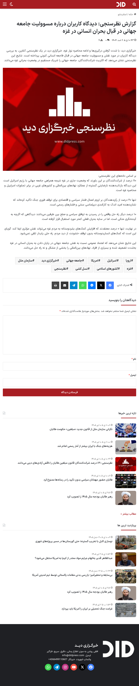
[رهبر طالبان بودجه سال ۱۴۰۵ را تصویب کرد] (125, 498)
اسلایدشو (122, 14)
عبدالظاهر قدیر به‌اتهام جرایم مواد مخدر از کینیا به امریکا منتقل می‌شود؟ (73, 558)
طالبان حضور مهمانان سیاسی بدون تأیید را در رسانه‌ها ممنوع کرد (78, 480)
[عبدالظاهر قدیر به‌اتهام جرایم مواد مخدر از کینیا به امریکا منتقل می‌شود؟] (125, 559)
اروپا (128, 260)
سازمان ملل (25, 260)
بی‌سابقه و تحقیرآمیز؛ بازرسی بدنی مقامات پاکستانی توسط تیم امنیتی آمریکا (72, 575)
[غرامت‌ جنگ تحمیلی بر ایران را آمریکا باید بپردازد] (125, 610)
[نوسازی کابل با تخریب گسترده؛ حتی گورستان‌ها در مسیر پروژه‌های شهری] (125, 542)
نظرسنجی (60, 269)
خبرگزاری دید (49, 260)
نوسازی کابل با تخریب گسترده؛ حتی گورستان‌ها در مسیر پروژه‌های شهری (73, 541)
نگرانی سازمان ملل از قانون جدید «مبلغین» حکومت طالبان (81, 429)
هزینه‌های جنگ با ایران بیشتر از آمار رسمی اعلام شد (84, 446)
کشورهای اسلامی (107, 269)
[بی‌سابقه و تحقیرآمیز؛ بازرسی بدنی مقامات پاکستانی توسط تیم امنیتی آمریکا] (125, 576)
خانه (132, 14)
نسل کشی (81, 269)
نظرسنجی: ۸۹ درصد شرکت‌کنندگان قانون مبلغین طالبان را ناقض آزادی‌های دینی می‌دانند (65, 463)
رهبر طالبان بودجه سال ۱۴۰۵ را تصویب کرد (89, 497)
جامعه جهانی (74, 260)
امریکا (94, 260)
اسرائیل (112, 260)
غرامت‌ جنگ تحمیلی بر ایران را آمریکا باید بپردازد (87, 609)
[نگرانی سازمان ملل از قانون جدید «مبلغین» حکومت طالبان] (125, 430)
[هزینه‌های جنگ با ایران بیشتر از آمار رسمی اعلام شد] (125, 447)
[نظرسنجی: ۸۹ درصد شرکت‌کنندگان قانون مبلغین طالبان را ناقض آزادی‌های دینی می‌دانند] (125, 464)
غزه (129, 269)
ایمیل (132, 375)
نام (133, 359)
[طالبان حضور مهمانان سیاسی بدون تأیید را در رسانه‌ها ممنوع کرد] (125, 481)
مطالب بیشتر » (128, 514)
